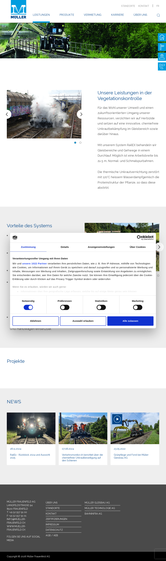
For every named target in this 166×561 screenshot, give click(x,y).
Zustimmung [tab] (28, 247)
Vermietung (92, 14)
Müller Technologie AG (100, 508)
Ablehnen (35, 320)
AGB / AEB (52, 535)
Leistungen (41, 14)
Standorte (128, 6)
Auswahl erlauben (83, 320)
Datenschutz (54, 529)
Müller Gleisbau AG (97, 502)
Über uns (140, 14)
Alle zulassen (130, 320)
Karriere (117, 14)
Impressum (52, 524)
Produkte (66, 14)
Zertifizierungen (56, 519)
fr (157, 6)
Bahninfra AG (93, 513)
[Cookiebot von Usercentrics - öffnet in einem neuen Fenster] (139, 237)
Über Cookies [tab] (138, 247)
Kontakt (143, 6)
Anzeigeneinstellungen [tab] (101, 247)
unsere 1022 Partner (34, 263)
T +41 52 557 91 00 (17, 512)
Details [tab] (65, 247)
